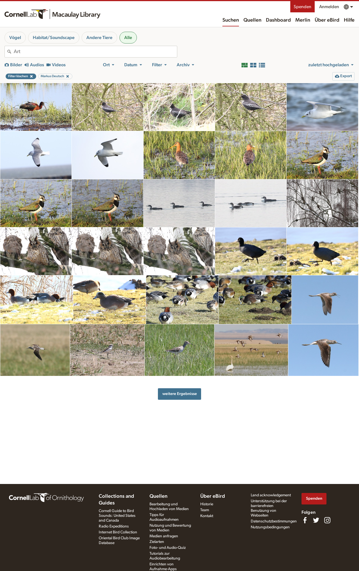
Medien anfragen (163, 536)
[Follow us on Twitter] (316, 520)
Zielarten (156, 542)
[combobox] (95, 51)
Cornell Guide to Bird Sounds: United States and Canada (117, 515)
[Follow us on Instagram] (327, 520)
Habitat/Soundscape (54, 37)
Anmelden (329, 6)
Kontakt (206, 516)
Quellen (252, 20)
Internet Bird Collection (118, 532)
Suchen (230, 20)
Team (204, 510)
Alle (128, 37)
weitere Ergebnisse (179, 394)
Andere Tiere (99, 37)
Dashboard (278, 20)
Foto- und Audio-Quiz (167, 548)
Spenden (302, 6)
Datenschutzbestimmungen (274, 521)
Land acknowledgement (271, 495)
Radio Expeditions (114, 526)
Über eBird (327, 20)
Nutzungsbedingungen (270, 527)
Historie (206, 504)
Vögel (15, 37)
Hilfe (349, 20)
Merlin (302, 20)
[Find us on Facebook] (305, 520)
